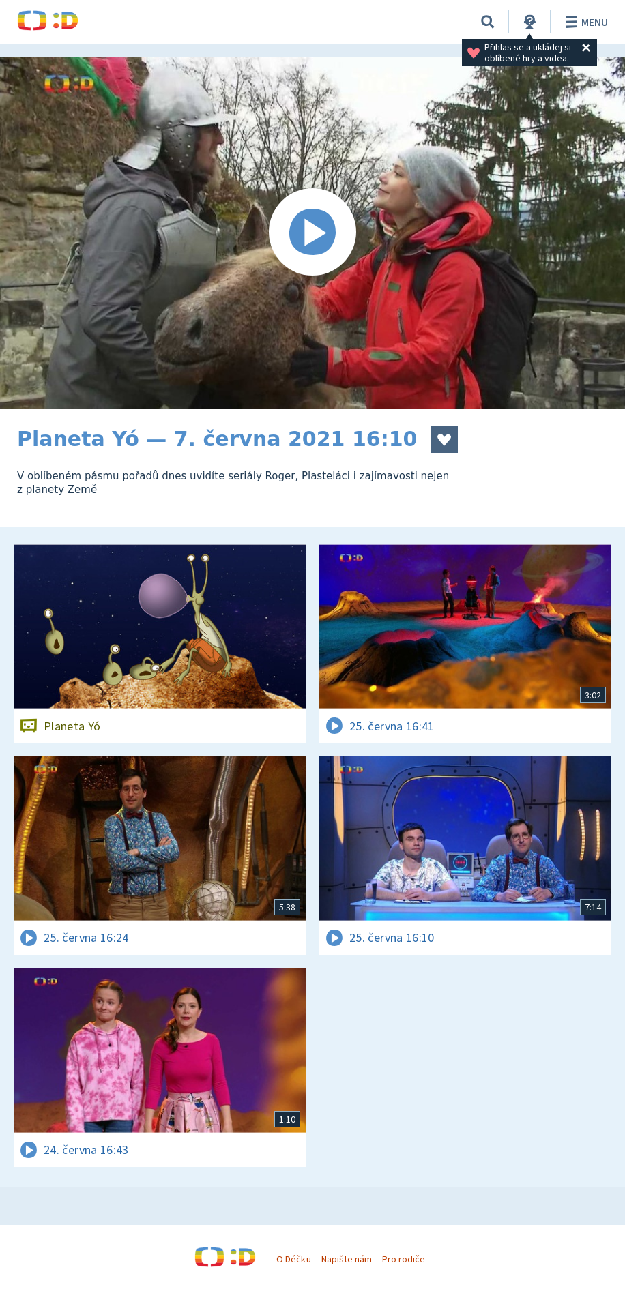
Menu (584, 22)
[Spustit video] (312, 233)
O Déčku (293, 1259)
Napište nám (346, 1259)
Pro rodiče (403, 1259)
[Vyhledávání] (487, 22)
